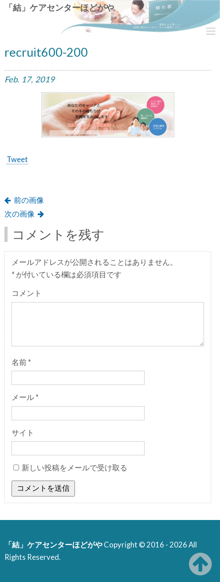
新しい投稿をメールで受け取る (74, 467)
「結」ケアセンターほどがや (59, 7)
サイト (23, 432)
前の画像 (29, 200)
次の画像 (19, 214)
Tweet (17, 159)
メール (25, 397)
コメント (27, 293)
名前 (21, 362)
